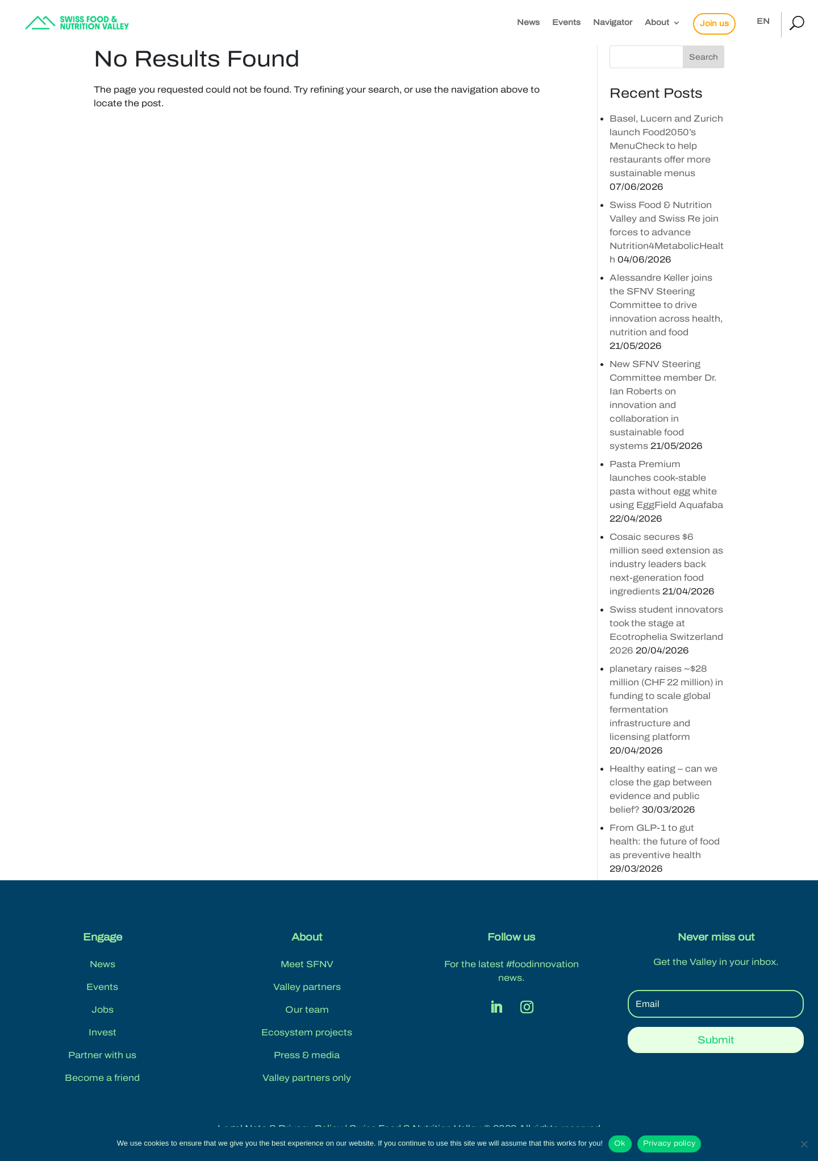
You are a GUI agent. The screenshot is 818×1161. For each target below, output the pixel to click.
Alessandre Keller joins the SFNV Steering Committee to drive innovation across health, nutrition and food (666, 305)
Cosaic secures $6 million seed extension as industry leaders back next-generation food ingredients (666, 564)
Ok (620, 1143)
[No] (803, 1144)
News (528, 23)
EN (763, 22)
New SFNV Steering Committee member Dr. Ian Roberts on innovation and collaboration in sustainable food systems (663, 405)
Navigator (612, 23)
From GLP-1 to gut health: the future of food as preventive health (665, 841)
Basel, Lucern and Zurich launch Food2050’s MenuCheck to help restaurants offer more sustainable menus (666, 146)
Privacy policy (669, 1143)
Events (566, 23)
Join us (714, 23)
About (657, 23)
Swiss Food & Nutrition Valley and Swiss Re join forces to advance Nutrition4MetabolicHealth (667, 232)
